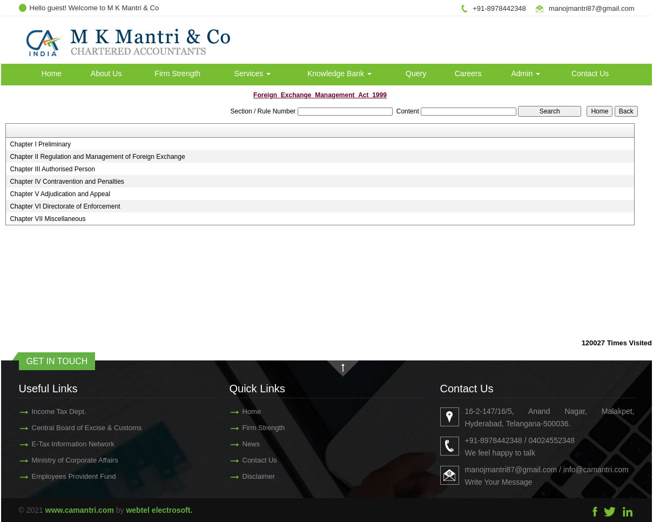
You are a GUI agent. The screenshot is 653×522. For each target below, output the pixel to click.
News (238, 444)
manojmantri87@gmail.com (591, 8)
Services (252, 73)
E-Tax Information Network (60, 444)
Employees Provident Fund (61, 476)
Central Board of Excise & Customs (74, 428)
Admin (526, 73)
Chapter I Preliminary (40, 144)
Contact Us (590, 73)
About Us (106, 73)
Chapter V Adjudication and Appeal (60, 194)
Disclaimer (246, 476)
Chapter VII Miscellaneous (47, 219)
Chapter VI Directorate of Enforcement (65, 206)
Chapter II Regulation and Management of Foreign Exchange (97, 156)
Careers (468, 73)
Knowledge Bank (339, 73)
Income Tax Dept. (46, 411)
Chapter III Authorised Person (52, 169)
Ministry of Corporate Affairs (62, 460)
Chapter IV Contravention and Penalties (67, 181)
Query (416, 73)
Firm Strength (177, 73)
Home (52, 73)
